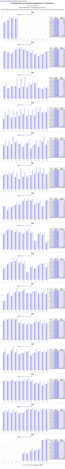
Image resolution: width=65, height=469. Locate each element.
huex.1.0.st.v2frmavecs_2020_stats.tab (57, 217)
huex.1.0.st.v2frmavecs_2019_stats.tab (57, 247)
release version (37, 7)
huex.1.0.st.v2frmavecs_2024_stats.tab (57, 96)
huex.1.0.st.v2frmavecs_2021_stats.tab (57, 187)
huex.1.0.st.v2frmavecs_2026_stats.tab (57, 36)
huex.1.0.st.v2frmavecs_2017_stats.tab (57, 307)
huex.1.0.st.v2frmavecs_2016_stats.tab (57, 338)
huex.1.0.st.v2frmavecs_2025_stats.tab (57, 66)
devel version (43, 7)
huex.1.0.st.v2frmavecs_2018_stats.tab (57, 277)
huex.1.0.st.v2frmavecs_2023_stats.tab (57, 127)
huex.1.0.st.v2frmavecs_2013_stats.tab (57, 428)
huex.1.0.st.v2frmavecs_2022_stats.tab (57, 157)
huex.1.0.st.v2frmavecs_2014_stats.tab (57, 398)
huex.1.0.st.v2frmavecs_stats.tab (36, 464)
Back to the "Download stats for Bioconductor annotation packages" (14, 1)
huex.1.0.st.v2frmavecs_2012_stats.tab (57, 458)
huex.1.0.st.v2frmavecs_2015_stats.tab (57, 368)
